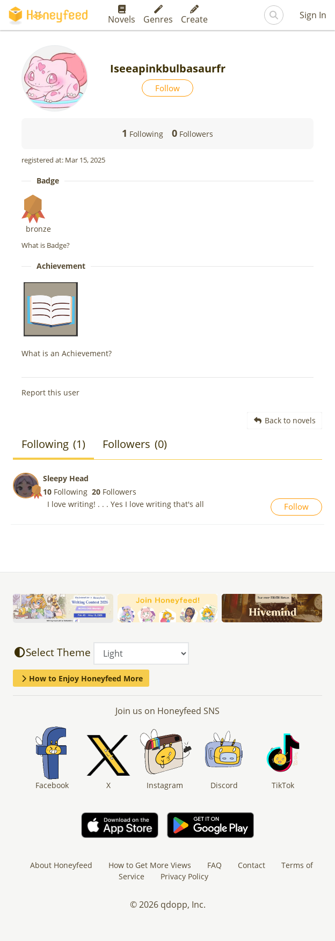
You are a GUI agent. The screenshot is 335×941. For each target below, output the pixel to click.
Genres (158, 15)
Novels (121, 15)
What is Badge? (45, 245)
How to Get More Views (149, 865)
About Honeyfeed (61, 865)
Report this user (50, 392)
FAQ (214, 865)
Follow (167, 88)
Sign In (313, 15)
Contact (251, 865)
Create (194, 15)
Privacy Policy (184, 876)
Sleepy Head (66, 478)
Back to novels (284, 420)
